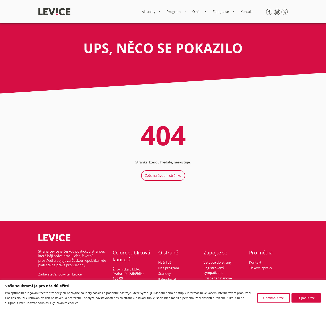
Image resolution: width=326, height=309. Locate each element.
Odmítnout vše (273, 298)
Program (174, 11)
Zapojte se (221, 11)
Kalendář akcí (168, 279)
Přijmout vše (306, 298)
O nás (196, 11)
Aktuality (148, 11)
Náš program (168, 268)
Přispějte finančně (218, 278)
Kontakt (247, 11)
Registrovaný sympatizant (214, 270)
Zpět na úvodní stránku (163, 175)
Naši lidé (165, 262)
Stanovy (164, 273)
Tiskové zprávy (260, 268)
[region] (163, 294)
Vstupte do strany (218, 262)
